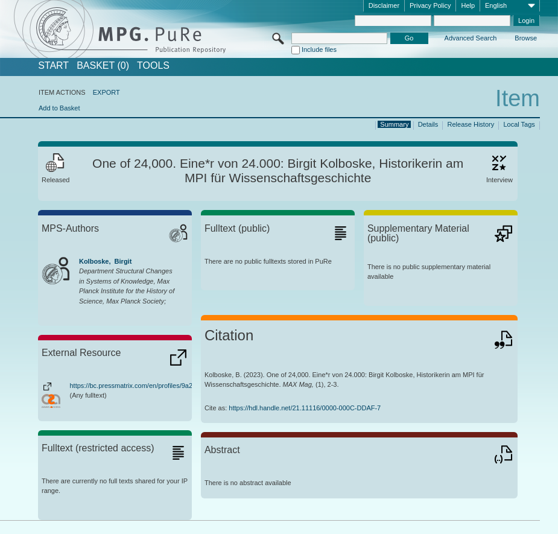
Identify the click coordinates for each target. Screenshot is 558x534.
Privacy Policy (430, 5)
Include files (319, 49)
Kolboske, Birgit (105, 261)
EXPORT (106, 92)
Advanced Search (471, 38)
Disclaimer (384, 5)
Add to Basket (59, 108)
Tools (153, 66)
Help (468, 5)
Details (428, 124)
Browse (526, 38)
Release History (471, 124)
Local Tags (518, 124)
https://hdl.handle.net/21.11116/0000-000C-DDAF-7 (305, 408)
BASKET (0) (103, 66)
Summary (394, 124)
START (53, 66)
